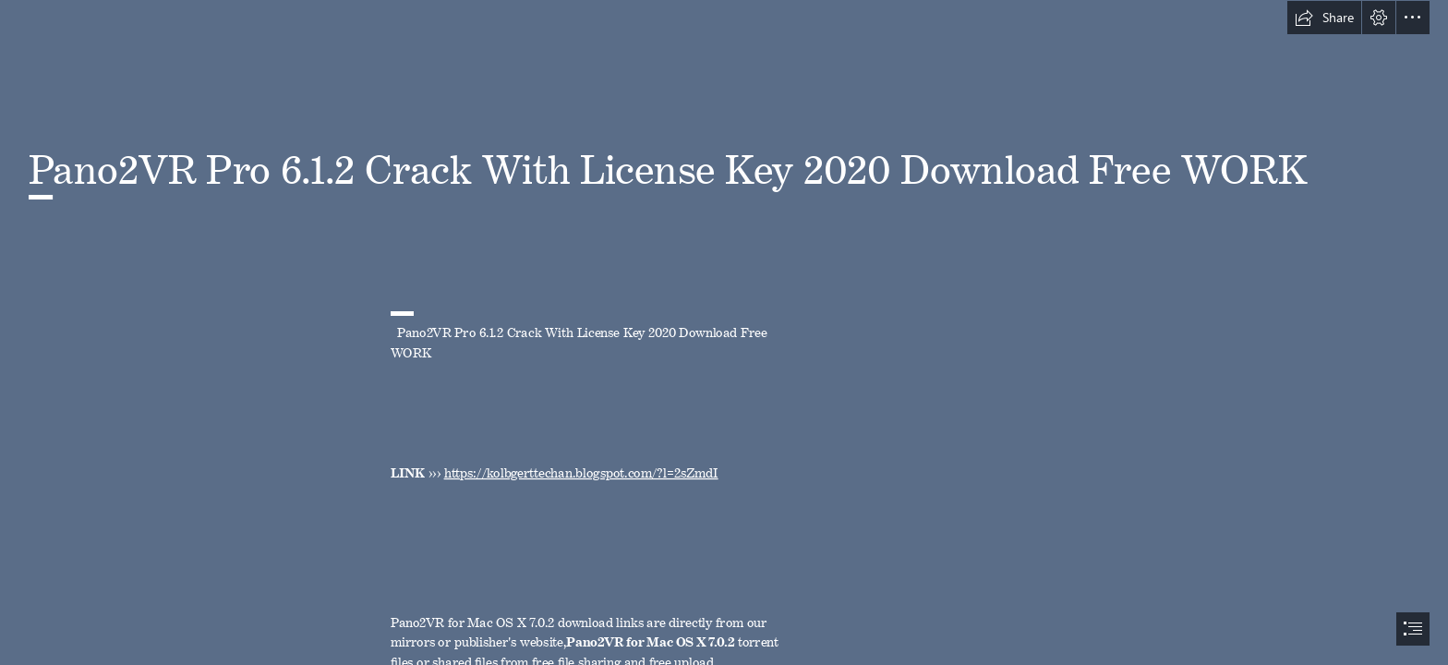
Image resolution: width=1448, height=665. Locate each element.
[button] (1324, 17)
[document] (724, 332)
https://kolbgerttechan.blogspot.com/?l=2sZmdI (580, 469)
